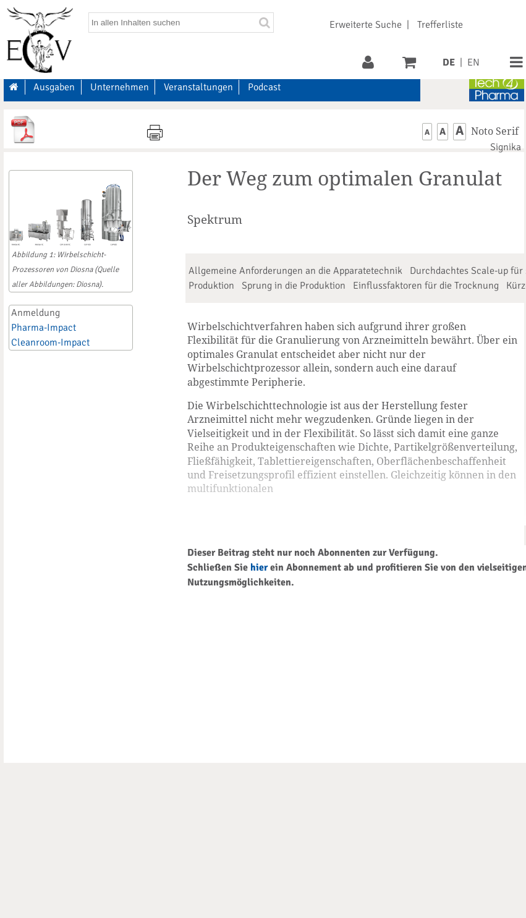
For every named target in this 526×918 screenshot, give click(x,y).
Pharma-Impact (43, 327)
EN (473, 62)
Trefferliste (440, 25)
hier (259, 567)
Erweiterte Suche (365, 25)
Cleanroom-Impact (50, 342)
